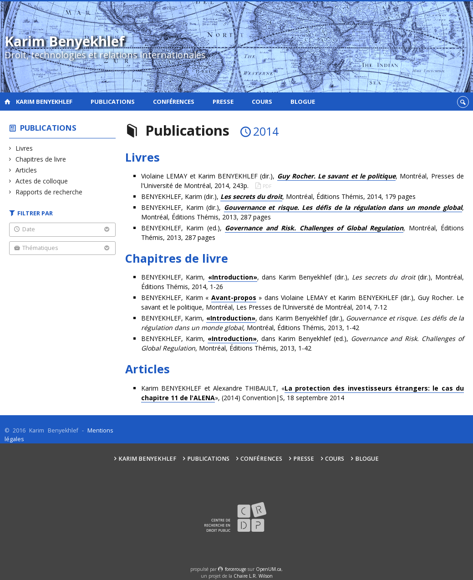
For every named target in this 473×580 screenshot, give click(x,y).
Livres (24, 148)
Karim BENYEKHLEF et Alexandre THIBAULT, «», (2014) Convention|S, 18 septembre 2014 (302, 393)
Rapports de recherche (49, 192)
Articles (26, 170)
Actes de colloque (42, 181)
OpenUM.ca (268, 569)
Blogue (302, 101)
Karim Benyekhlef (44, 101)
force (235, 569)
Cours (262, 101)
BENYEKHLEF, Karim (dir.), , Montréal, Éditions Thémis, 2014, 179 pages (278, 196)
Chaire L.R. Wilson (253, 576)
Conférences (173, 101)
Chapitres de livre (41, 159)
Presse (223, 101)
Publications (113, 101)
